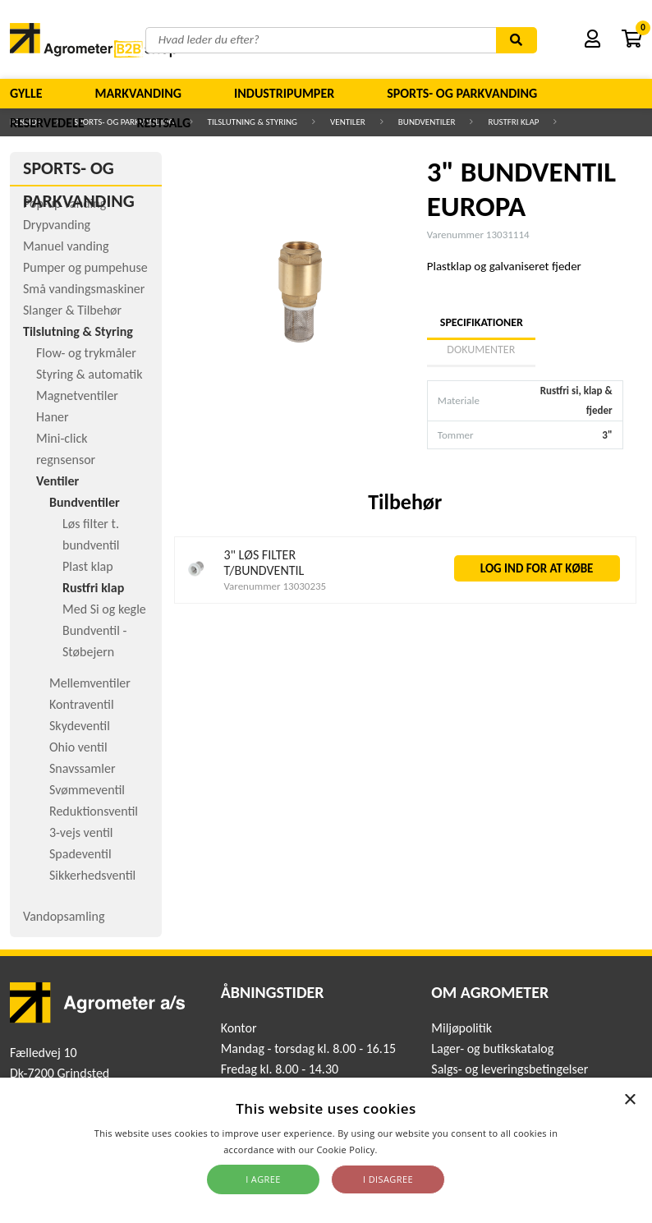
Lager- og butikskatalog (492, 1048)
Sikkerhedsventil (92, 875)
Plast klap (87, 566)
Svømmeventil (87, 790)
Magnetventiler (77, 395)
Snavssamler (82, 768)
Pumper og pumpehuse (85, 267)
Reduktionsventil (93, 811)
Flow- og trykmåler (86, 353)
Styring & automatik (89, 374)
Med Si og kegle (104, 609)
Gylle (26, 93)
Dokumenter (481, 349)
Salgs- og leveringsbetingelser (509, 1069)
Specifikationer (481, 322)
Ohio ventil (78, 747)
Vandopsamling (63, 916)
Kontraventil (81, 704)
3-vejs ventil (80, 832)
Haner (52, 417)
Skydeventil (79, 725)
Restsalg (164, 123)
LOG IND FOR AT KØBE (537, 568)
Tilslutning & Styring (78, 331)
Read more (404, 1149)
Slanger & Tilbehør (72, 310)
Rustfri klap (93, 587)
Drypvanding (56, 224)
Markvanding (138, 93)
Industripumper (284, 93)
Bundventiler (84, 502)
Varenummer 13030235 (274, 586)
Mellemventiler (90, 683)
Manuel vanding (65, 246)
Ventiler (57, 481)
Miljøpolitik (461, 1028)
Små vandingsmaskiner (84, 289)
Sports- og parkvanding (462, 93)
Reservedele (47, 123)
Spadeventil (80, 854)
